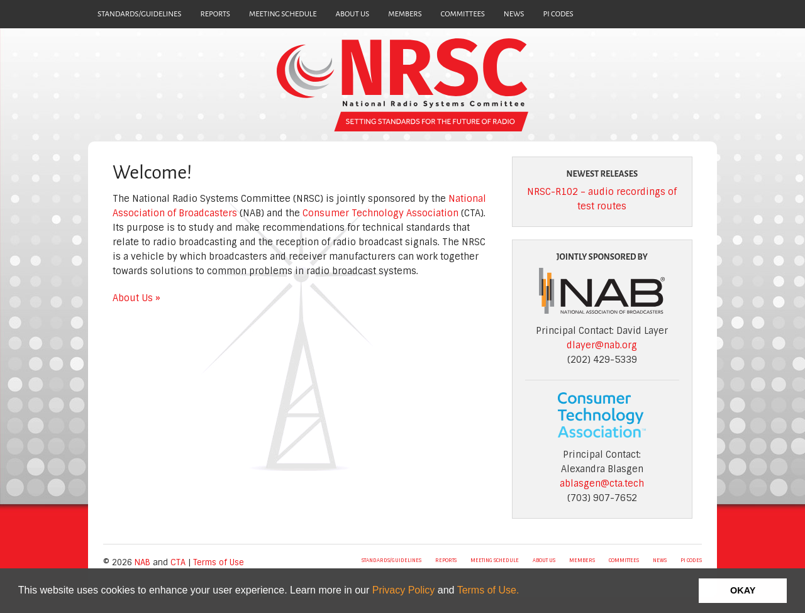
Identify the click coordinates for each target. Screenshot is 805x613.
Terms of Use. (488, 590)
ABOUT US (353, 14)
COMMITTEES (463, 14)
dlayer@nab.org (602, 345)
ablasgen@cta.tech (602, 483)
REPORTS (215, 14)
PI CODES (558, 14)
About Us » (136, 298)
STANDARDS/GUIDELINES (139, 14)
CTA (178, 562)
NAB (142, 562)
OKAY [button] (742, 590)
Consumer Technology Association (380, 213)
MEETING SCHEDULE (283, 14)
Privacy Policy (403, 590)
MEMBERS (404, 14)
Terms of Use (218, 562)
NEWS (514, 14)
